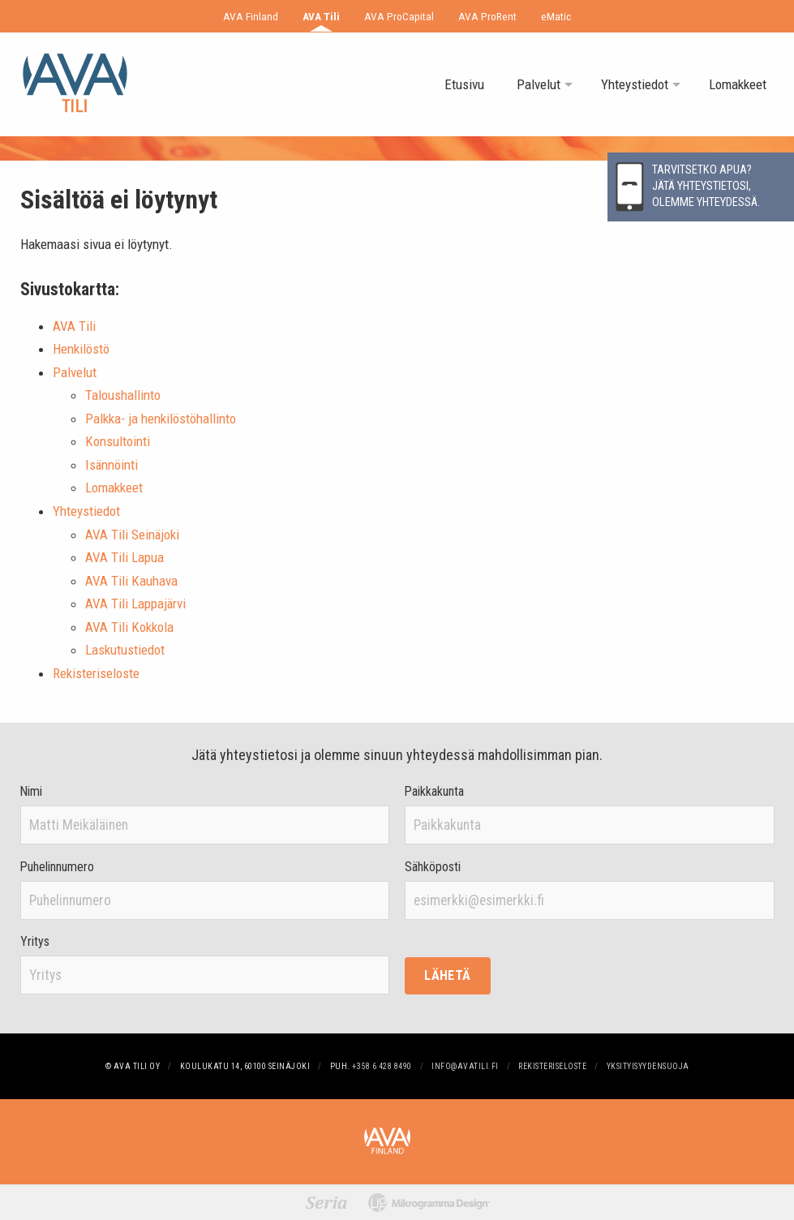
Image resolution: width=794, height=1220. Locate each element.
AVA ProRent (487, 16)
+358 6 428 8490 (382, 1066)
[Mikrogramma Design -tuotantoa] (429, 1202)
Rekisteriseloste (96, 673)
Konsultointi (117, 441)
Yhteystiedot (634, 84)
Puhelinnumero (57, 867)
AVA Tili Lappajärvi (135, 603)
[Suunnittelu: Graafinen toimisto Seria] (326, 1202)
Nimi (31, 791)
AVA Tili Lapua (124, 557)
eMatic (556, 16)
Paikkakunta (434, 791)
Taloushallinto (123, 395)
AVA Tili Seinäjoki (132, 534)
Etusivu (464, 84)
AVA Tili (321, 16)
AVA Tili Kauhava (131, 581)
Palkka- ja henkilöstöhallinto (160, 418)
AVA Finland (250, 16)
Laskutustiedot (125, 650)
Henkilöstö (81, 349)
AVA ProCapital (399, 16)
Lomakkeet (737, 84)
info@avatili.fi (465, 1066)
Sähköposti (433, 867)
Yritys (34, 941)
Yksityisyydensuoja (648, 1066)
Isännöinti (111, 465)
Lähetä (447, 975)
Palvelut (538, 84)
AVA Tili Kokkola (129, 627)
